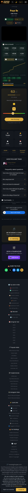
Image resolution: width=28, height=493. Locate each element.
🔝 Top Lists (14, 408)
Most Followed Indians (14, 398)
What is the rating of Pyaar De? (11, 195)
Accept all (21, 489)
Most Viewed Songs (14, 413)
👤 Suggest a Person (14, 426)
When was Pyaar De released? (11, 184)
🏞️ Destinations (14, 290)
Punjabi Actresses (14, 435)
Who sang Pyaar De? (8, 179)
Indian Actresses (14, 432)
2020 (14, 338)
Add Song (14, 239)
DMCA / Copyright (14, 457)
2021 (14, 335)
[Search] (12, 2)
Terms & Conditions (14, 454)
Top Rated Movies (14, 378)
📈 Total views (9, 59)
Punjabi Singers (14, 437)
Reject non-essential (8, 489)
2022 (14, 332)
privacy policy (18, 486)
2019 (14, 340)
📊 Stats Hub (14, 411)
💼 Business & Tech (14, 305)
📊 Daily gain (19, 59)
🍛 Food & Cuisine (14, 295)
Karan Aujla (14, 353)
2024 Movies (14, 384)
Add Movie (14, 257)
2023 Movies (14, 386)
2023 (14, 330)
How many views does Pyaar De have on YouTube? (13, 174)
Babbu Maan (14, 366)
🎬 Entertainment (14, 303)
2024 (14, 327)
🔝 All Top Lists (14, 317)
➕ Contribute (14, 418)
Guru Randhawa (14, 360)
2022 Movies (14, 389)
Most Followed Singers (14, 395)
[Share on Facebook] (14, 270)
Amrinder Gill (14, 368)
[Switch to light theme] (16, 2)
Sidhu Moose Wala (14, 350)
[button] (14, 212)
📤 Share (17, 23)
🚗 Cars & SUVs (14, 288)
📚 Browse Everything (14, 315)
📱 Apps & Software (14, 293)
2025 (14, 325)
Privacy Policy (14, 452)
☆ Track (10, 23)
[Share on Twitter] (10, 270)
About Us (14, 446)
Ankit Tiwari (14, 14)
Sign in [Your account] (20, 2)
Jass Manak (14, 363)
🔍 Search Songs (14, 416)
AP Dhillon (14, 355)
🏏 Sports (14, 300)
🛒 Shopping (14, 298)
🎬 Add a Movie (14, 423)
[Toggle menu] (25, 2)
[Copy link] (21, 270)
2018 (14, 343)
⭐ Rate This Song (14, 119)
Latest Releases (14, 381)
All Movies (14, 376)
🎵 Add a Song (14, 421)
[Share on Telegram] (17, 270)
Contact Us (14, 449)
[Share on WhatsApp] (6, 270)
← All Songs (14, 6)
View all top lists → (14, 308)
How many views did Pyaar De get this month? (13, 189)
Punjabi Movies (14, 440)
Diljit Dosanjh (14, 358)
